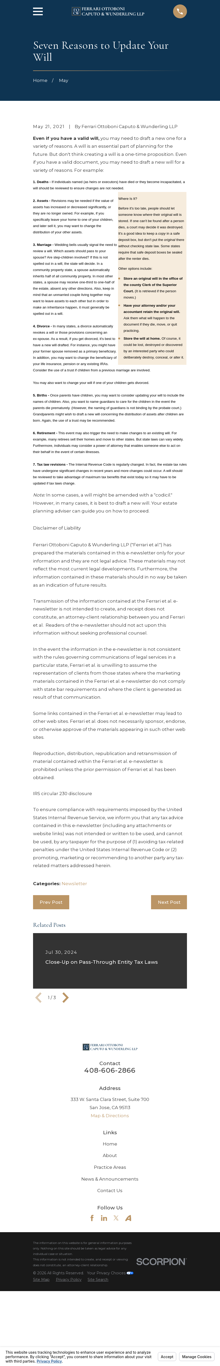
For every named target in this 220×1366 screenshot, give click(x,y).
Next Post (169, 991)
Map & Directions (110, 1204)
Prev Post (51, 991)
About (110, 1244)
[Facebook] (92, 1307)
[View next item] (65, 1086)
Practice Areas (110, 1256)
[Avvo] (128, 1307)
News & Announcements (109, 1268)
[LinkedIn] (104, 1307)
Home (110, 1233)
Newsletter (74, 972)
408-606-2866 (110, 1159)
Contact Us (109, 1279)
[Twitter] (116, 1307)
